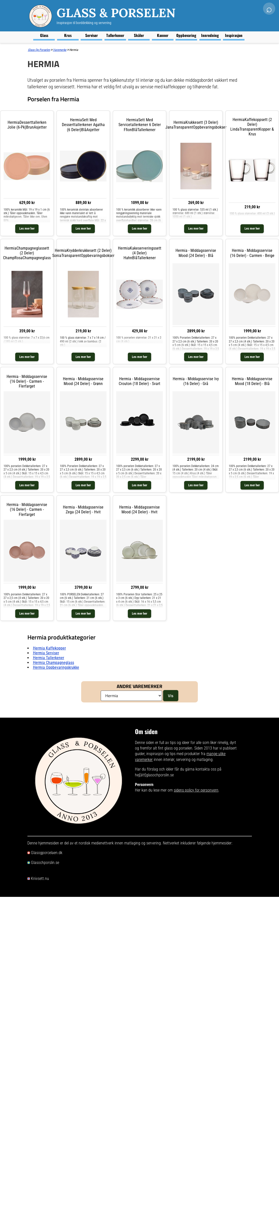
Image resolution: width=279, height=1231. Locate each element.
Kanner (162, 35)
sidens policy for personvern (196, 790)
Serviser (91, 35)
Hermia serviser (46, 653)
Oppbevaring (186, 35)
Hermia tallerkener (48, 657)
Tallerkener (115, 35)
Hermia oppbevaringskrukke (56, 667)
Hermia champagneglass (53, 662)
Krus (68, 35)
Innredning (210, 35)
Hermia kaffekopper (49, 648)
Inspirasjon (233, 35)
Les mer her (26, 228)
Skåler (139, 35)
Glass (44, 35)
